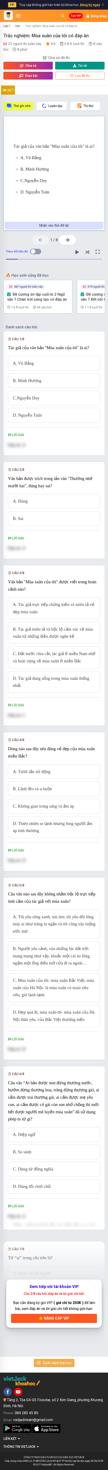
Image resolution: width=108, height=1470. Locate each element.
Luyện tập (51, 106)
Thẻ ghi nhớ (18, 106)
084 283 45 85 (26, 1413)
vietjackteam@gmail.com (33, 1420)
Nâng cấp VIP (54, 1318)
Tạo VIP (76, 15)
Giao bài (28, 76)
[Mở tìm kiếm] (63, 16)
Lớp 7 (6, 26)
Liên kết (11, 1439)
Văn (17, 26)
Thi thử (85, 106)
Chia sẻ (28, 65)
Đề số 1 (8, 90)
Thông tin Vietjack (21, 1447)
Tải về (80, 65)
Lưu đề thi (79, 76)
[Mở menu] (18, 16)
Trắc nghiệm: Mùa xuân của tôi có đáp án (51, 26)
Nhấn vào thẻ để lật (54, 225)
